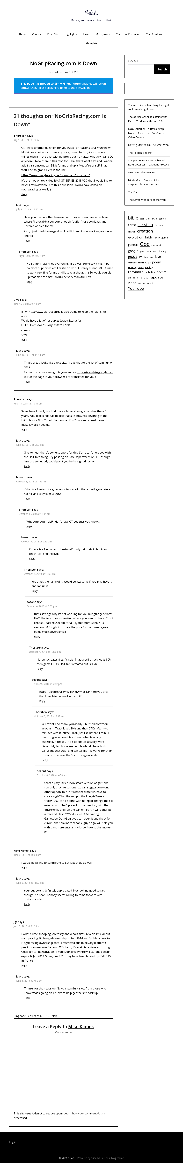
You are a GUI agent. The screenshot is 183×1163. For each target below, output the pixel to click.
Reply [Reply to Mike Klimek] (24, 867)
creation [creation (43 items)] (145, 231)
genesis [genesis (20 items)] (133, 245)
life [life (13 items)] (140, 256)
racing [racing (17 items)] (149, 267)
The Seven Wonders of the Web (147, 199)
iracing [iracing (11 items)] (162, 251)
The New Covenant (128, 34)
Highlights (70, 34)
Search (133, 60)
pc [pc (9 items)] (149, 263)
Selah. (91, 12)
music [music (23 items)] (142, 262)
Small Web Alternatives (141, 172)
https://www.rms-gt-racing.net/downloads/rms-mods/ (55, 175)
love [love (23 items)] (158, 256)
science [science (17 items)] (161, 272)
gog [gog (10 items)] (153, 245)
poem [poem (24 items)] (156, 262)
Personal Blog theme (112, 1158)
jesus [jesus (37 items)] (132, 256)
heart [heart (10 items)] (155, 251)
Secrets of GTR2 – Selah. (42, 1016)
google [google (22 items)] (133, 251)
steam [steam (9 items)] (139, 278)
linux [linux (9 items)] (146, 257)
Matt (19, 205)
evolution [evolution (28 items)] (135, 237)
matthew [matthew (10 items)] (132, 262)
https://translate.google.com (95, 372)
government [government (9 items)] (145, 251)
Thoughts (92, 43)
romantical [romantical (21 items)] (136, 272)
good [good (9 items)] (158, 245)
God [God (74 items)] (145, 244)
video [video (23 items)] (132, 283)
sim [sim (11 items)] (129, 277)
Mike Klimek (81, 1026)
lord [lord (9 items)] (151, 257)
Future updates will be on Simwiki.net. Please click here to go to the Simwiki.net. (63, 86)
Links (86, 34)
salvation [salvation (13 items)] (151, 272)
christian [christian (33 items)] (145, 224)
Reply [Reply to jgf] (24, 965)
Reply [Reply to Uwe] (24, 339)
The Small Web (155, 34)
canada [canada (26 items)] (151, 218)
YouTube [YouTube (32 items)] (136, 288)
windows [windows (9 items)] (141, 283)
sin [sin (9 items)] (134, 278)
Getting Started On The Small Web (148, 145)
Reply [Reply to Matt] (27, 240)
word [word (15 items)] (150, 283)
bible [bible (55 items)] (133, 218)
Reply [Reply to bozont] (27, 498)
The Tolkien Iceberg (140, 152)
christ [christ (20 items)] (132, 225)
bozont (21, 477)
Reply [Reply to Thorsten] (24, 194)
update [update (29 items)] (157, 277)
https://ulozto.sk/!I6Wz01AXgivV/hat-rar (64, 692)
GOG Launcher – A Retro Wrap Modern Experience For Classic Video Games (146, 133)
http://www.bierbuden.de (44, 312)
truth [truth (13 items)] (146, 277)
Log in (12, 1142)
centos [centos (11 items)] (162, 218)
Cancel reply (63, 1032)
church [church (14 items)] (132, 231)
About (22, 34)
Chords (36, 34)
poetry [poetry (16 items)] (132, 267)
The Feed (133, 192)
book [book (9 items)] (142, 219)
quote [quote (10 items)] (141, 267)
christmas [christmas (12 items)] (160, 225)
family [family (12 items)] (156, 237)
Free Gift (52, 34)
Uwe (16, 300)
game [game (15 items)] (164, 237)
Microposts (103, 34)
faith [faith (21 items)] (148, 237)
